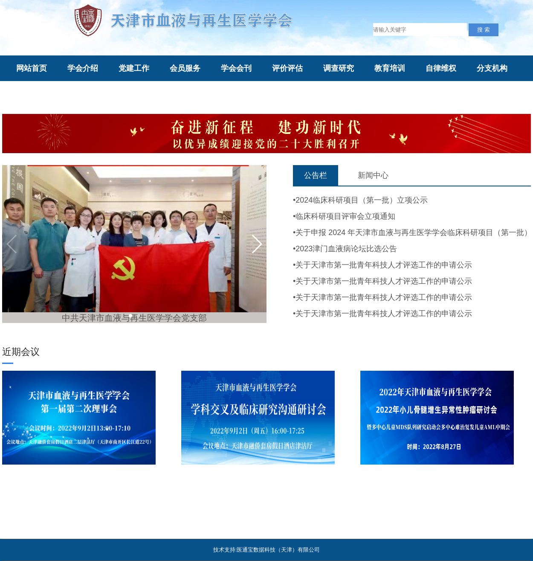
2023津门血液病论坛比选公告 (346, 248)
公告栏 (315, 175)
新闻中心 (373, 175)
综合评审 (185, 94)
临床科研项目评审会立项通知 (345, 216)
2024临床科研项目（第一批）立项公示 (361, 200)
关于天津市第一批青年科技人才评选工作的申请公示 (383, 265)
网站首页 (31, 68)
